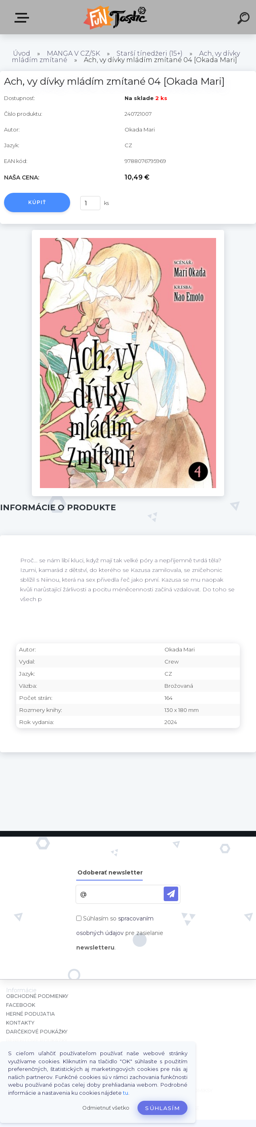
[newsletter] (171, 894)
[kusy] (90, 203)
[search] (244, 19)
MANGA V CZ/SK (73, 53)
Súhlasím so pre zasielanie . (119, 933)
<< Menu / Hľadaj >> (23, 18)
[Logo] (115, 17)
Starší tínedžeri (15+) (150, 53)
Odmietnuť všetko (105, 1108)
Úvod (21, 53)
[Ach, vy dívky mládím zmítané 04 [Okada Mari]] (128, 232)
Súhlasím (162, 1108)
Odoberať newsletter (110, 872)
